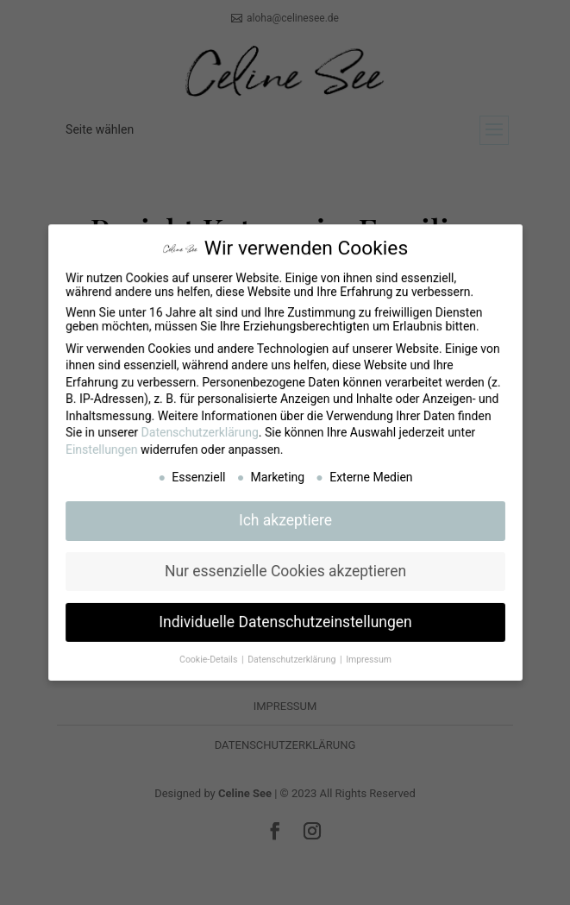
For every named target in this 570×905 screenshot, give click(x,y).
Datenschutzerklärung (201, 433)
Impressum (366, 655)
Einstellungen (104, 449)
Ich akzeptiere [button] (284, 518)
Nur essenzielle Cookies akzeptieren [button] (285, 568)
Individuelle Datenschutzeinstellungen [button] (284, 618)
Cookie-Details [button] (211, 655)
